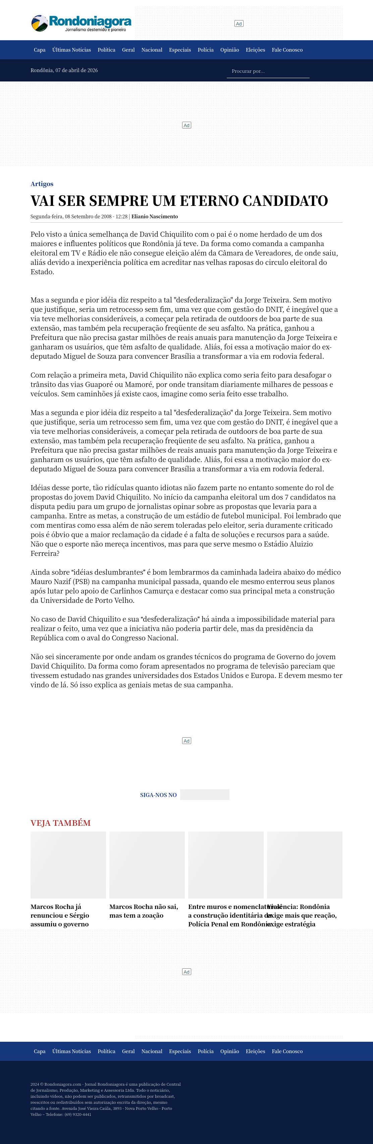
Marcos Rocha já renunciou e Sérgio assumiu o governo (60, 915)
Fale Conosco (287, 49)
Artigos (42, 183)
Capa (40, 49)
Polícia (206, 49)
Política (106, 49)
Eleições (255, 49)
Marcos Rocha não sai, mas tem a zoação (143, 910)
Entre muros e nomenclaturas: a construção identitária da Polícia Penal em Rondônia (235, 915)
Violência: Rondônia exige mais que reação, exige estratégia (302, 915)
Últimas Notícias (71, 49)
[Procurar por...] (268, 70)
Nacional (152, 49)
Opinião (229, 49)
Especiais (180, 49)
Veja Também (61, 822)
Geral (128, 49)
